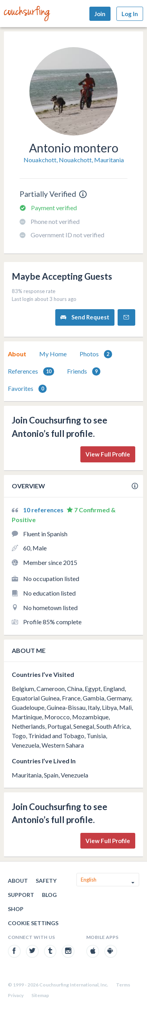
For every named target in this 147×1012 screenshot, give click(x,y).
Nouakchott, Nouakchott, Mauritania (74, 159)
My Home (53, 354)
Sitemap (40, 995)
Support (21, 894)
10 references (44, 509)
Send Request (84, 317)
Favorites (27, 389)
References (31, 371)
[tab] (17, 354)
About (17, 354)
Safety (46, 880)
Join (99, 13)
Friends (83, 371)
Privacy (16, 995)
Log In (130, 13)
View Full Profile (107, 454)
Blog (49, 894)
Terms (123, 985)
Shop (16, 909)
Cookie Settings (33, 923)
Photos (96, 354)
